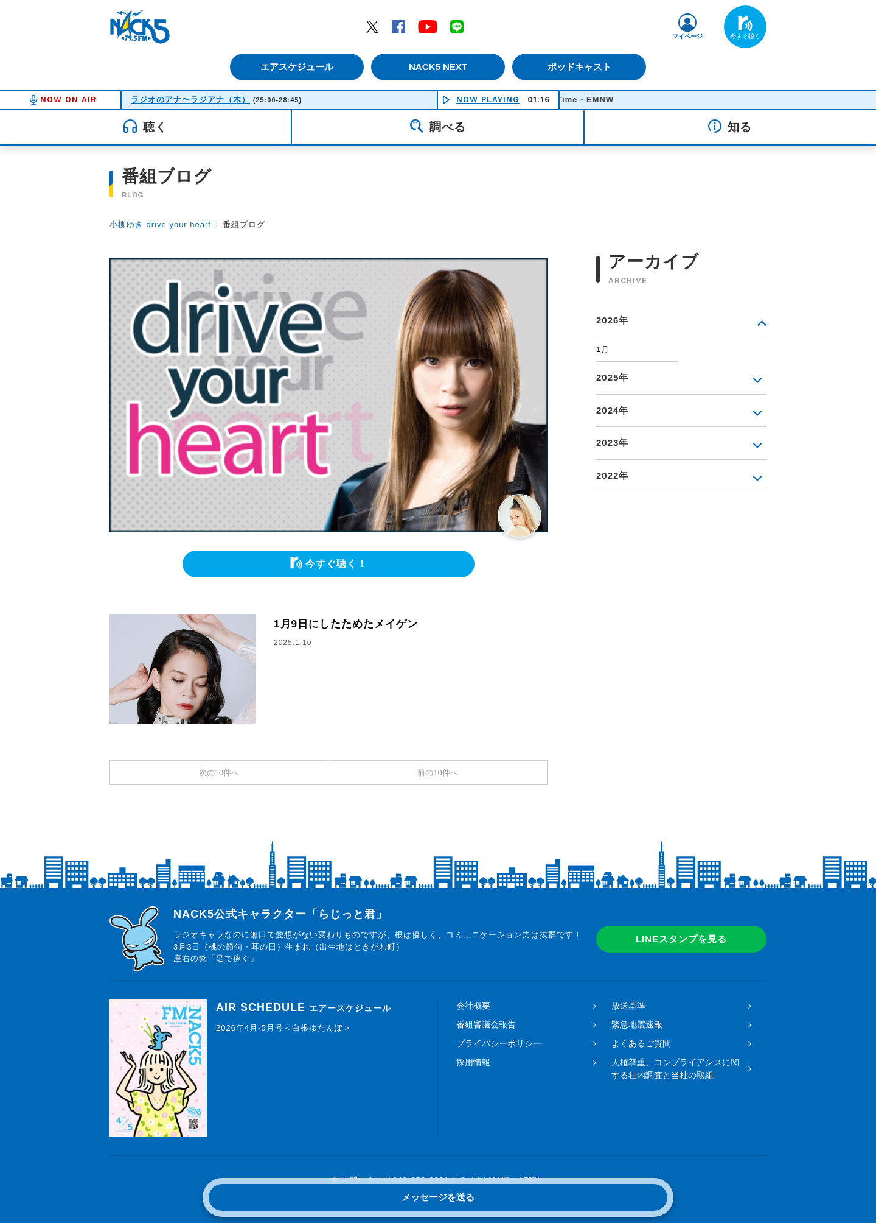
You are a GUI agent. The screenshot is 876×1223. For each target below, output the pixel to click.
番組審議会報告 (486, 1024)
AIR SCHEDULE (303, 1007)
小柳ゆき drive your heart (160, 224)
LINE (457, 26)
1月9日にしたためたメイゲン (350, 624)
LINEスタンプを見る (681, 939)
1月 (603, 349)
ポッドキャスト (581, 67)
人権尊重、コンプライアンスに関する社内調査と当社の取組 (675, 1068)
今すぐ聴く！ (336, 564)
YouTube (427, 26)
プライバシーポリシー (498, 1043)
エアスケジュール (295, 67)
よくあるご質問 (641, 1043)
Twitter (372, 26)
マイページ (687, 36)
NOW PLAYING (488, 99)
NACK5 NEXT (438, 67)
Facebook (398, 26)
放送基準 (628, 1005)
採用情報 (473, 1062)
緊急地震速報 (636, 1024)
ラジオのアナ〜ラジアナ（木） (190, 99)
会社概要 (473, 1005)
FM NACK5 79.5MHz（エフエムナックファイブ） (139, 26)
